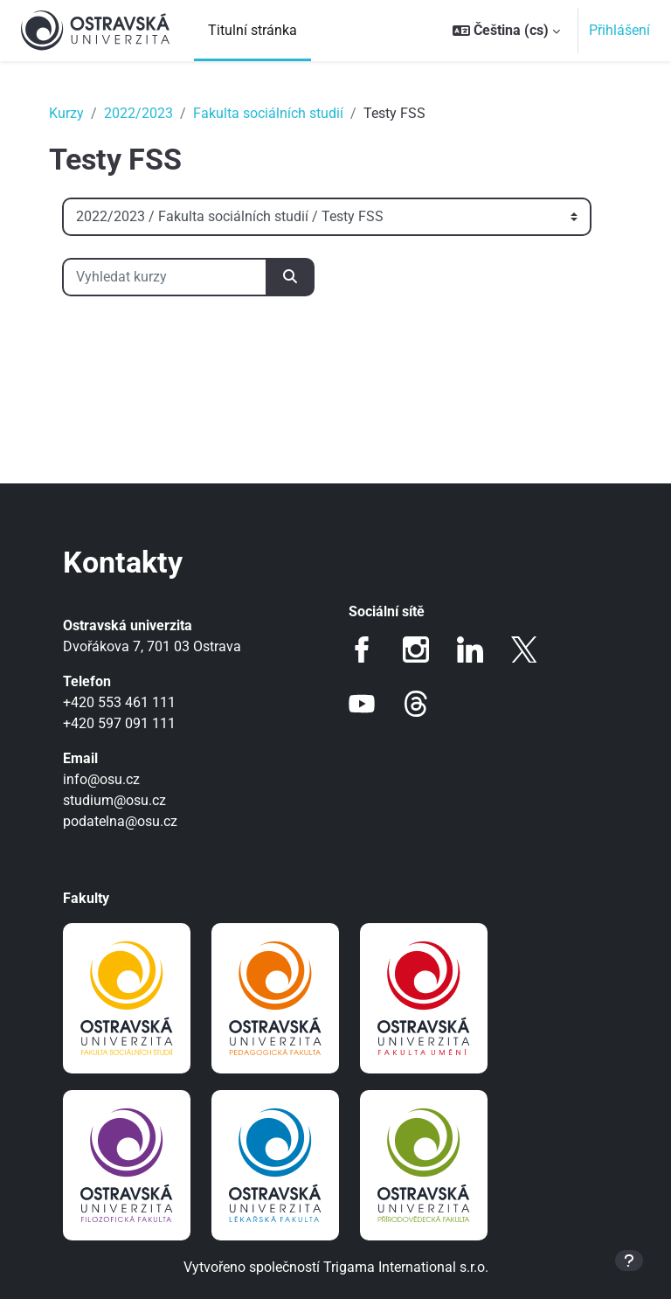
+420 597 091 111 (119, 723)
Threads (416, 704)
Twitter (524, 649)
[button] (506, 30)
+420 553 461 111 (119, 702)
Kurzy (66, 113)
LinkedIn (470, 649)
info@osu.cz (101, 779)
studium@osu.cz (114, 800)
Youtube (362, 704)
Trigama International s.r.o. (405, 1267)
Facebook (362, 649)
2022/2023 (138, 113)
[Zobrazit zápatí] (629, 1260)
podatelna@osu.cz (120, 821)
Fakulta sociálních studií (268, 113)
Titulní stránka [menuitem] (252, 30)
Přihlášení (619, 30)
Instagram (416, 649)
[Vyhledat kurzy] (164, 277)
